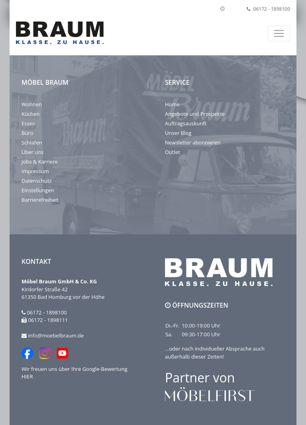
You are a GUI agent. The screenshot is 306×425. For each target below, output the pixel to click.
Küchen (30, 113)
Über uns (33, 152)
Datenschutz (37, 180)
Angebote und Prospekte (195, 113)
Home (172, 104)
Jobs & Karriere (40, 161)
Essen (28, 123)
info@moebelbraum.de (56, 335)
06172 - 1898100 (271, 9)
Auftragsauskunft (185, 123)
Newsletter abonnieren (192, 142)
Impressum (35, 171)
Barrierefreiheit (40, 199)
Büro (27, 132)
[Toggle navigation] (279, 33)
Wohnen (32, 104)
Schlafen (32, 142)
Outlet (172, 152)
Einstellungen (38, 190)
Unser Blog (178, 132)
